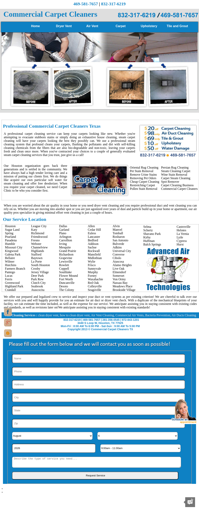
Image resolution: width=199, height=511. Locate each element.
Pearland (10, 236)
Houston (10, 226)
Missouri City (13, 247)
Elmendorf (119, 272)
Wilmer (9, 261)
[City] (98, 397)
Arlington (65, 236)
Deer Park (37, 275)
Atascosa (118, 261)
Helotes (181, 230)
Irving (63, 243)
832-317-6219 (113, 3)
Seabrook (37, 286)
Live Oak (118, 268)
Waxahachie (95, 279)
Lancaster (94, 236)
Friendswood (39, 236)
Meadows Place (122, 286)
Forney (92, 275)
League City (39, 226)
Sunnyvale (94, 268)
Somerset (118, 275)
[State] (98, 410)
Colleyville (95, 286)
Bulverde (118, 243)
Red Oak (93, 282)
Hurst (180, 244)
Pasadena (11, 240)
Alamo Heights (122, 265)
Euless (92, 233)
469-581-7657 (85, 3)
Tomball (118, 233)
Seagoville (94, 289)
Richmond (37, 233)
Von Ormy (119, 279)
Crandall (10, 289)
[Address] (98, 384)
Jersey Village (40, 272)
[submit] (95, 476)
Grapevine (65, 258)
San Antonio (120, 240)
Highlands (37, 251)
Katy (34, 229)
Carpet (121, 26)
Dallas (63, 226)
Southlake (65, 272)
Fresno (35, 240)
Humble (10, 243)
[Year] (54, 448)
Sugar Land (12, 229)
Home (35, 26)
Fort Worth (66, 279)
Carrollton (65, 240)
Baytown (37, 258)
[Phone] (98, 371)
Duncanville (66, 282)
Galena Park (12, 254)
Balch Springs (152, 244)
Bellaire (10, 258)
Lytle (180, 237)
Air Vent (92, 26)
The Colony (66, 289)
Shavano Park (152, 233)
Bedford (93, 240)
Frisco (92, 265)
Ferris (8, 279)
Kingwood (11, 251)
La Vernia (183, 233)
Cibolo (117, 258)
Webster (36, 243)
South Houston (40, 265)
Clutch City (38, 282)
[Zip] (98, 423)
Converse (118, 254)
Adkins (117, 247)
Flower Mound (68, 275)
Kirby (147, 237)
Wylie (91, 261)
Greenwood (12, 282)
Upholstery (149, 26)
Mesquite (65, 247)
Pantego (10, 272)
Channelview (39, 247)
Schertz (148, 230)
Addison (93, 243)
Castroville (183, 226)
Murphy (93, 272)
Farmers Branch (15, 268)
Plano (62, 233)
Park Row (37, 279)
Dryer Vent (64, 26)
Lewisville (66, 261)
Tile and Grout (177, 26)
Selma (147, 226)
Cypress (182, 241)
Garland (64, 229)
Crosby (35, 268)
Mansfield (94, 254)
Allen (91, 226)
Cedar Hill (94, 229)
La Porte (36, 261)
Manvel (117, 229)
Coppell (64, 268)
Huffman (148, 241)
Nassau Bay (120, 282)
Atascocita (38, 289)
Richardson (66, 254)
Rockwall (94, 251)
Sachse (92, 247)
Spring (9, 233)
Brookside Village (124, 289)
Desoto (63, 286)
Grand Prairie (67, 251)
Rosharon (119, 236)
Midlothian (95, 258)
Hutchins (10, 265)
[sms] (96, 462)
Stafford (36, 254)
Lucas (8, 275)
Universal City (122, 251)
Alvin (116, 226)
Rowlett (64, 265)
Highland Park (14, 286)
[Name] (98, 358)
